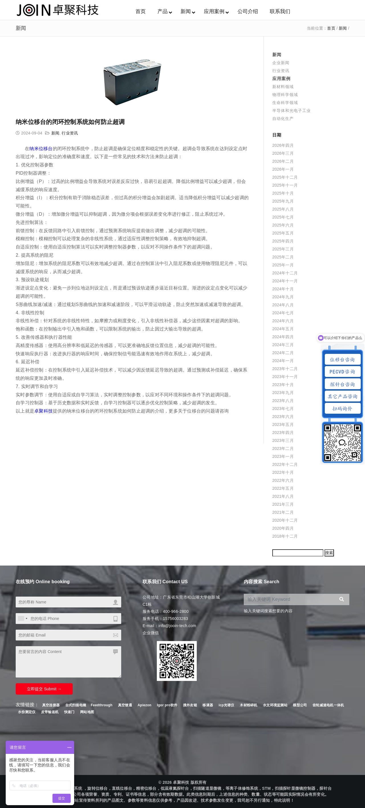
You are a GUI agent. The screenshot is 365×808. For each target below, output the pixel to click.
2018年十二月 (285, 536)
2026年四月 (283, 145)
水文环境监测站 (275, 705)
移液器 (207, 705)
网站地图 (87, 712)
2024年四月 (283, 336)
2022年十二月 (285, 464)
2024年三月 (283, 344)
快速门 (69, 712)
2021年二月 (283, 512)
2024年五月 (283, 329)
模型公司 (300, 705)
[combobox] (22, 618)
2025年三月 (283, 249)
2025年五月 (283, 233)
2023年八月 (283, 400)
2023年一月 (283, 456)
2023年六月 (283, 416)
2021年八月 (283, 496)
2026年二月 (283, 161)
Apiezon (144, 705)
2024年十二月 (285, 273)
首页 (331, 28)
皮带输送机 (49, 712)
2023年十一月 (285, 376)
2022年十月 (283, 472)
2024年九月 (283, 297)
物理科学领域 (285, 94)
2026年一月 (283, 169)
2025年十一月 (285, 185)
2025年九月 (283, 201)
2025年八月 (283, 209)
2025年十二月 (285, 177)
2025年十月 (283, 193)
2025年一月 (283, 265)
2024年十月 (283, 289)
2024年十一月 (285, 281)
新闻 (343, 28)
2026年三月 (283, 153)
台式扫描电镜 (75, 705)
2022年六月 (283, 480)
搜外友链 (190, 705)
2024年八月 (283, 305)
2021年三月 (283, 504)
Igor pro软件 (167, 705)
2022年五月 (283, 488)
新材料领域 (283, 86)
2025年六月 (283, 225)
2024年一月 (283, 360)
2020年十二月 (285, 520)
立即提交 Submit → (44, 689)
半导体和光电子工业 (291, 110)
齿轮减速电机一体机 (328, 705)
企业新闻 (280, 62)
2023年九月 (283, 392)
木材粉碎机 (248, 705)
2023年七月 (283, 408)
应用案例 (281, 78)
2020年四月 (283, 528)
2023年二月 (283, 448)
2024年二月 (283, 352)
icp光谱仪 (226, 705)
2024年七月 (283, 313)
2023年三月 (283, 440)
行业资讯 (70, 133)
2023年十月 (283, 384)
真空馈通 (125, 705)
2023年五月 (283, 424)
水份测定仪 (26, 712)
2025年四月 (283, 241)
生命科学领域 (285, 102)
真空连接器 (51, 705)
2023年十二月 (285, 368)
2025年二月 (283, 257)
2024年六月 (283, 321)
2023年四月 (283, 432)
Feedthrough (101, 705)
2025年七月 (283, 217)
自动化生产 (283, 118)
